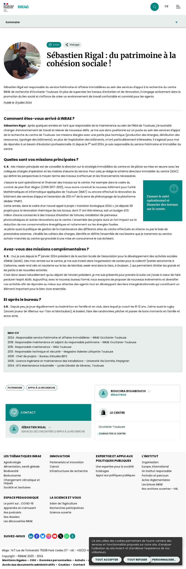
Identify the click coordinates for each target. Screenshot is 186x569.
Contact (79, 565)
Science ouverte (60, 512)
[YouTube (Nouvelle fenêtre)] (54, 536)
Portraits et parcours (155, 475)
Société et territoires (17, 487)
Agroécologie (12, 462)
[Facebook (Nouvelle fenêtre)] (36, 536)
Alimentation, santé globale (22, 466)
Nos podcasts (12, 512)
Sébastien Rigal (36, 427)
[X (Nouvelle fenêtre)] (60, 536)
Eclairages (102, 471)
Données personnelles (55, 560)
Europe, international (155, 466)
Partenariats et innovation (67, 462)
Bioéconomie (12, 475)
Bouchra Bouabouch (131, 391)
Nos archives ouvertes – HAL (160, 489)
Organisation (150, 462)
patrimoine (15, 387)
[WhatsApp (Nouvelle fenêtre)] (66, 536)
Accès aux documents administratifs (28, 565)
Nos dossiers (12, 517)
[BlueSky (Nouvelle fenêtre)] (42, 536)
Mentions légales (14, 560)
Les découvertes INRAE (18, 521)
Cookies (64, 565)
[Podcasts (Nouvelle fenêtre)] (72, 536)
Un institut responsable (157, 471)
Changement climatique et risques (22, 481)
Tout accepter (106, 560)
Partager (72, 44)
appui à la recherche (41, 387)
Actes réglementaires (156, 480)
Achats (80, 560)
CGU (33, 560)
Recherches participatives (67, 508)
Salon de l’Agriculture (63, 503)
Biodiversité (11, 471)
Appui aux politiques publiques (115, 475)
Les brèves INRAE (152, 484)
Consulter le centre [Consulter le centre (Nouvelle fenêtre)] (113, 433)
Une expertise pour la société (115, 466)
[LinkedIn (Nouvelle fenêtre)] (30, 536)
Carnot (54, 466)
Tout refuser (137, 560)
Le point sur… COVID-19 (18, 503)
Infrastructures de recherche (69, 471)
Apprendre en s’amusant (20, 508)
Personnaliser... (164, 560)
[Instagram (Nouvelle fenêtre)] (48, 536)
